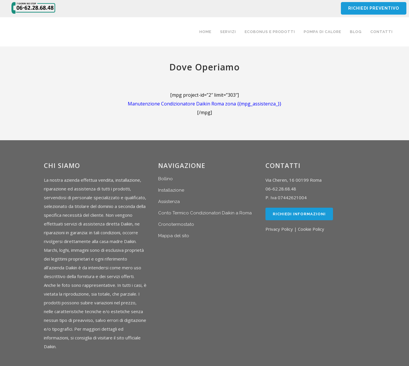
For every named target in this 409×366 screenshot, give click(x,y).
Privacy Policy (279, 229)
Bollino (165, 178)
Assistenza (169, 201)
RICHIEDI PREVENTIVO (373, 8)
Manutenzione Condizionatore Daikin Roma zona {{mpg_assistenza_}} (204, 103)
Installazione (171, 190)
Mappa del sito (173, 235)
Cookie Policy (311, 229)
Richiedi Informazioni (299, 214)
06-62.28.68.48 (280, 189)
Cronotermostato (176, 224)
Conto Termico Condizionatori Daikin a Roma (205, 213)
